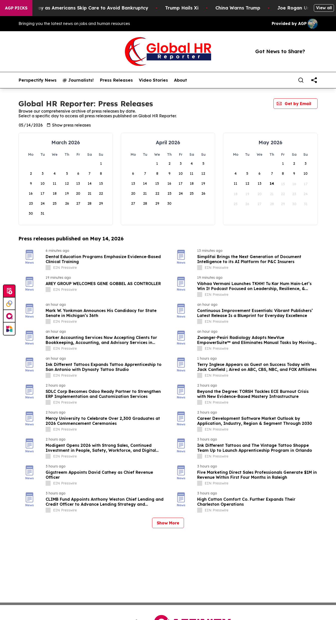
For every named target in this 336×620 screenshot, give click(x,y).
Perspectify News (37, 80)
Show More (168, 522)
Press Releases (116, 80)
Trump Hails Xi (203, 8)
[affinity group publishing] (9, 316)
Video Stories (153, 80)
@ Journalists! (78, 80)
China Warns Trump (259, 8)
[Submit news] (9, 291)
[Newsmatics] (9, 328)
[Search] (301, 80)
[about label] (48, 267)
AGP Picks (16, 7)
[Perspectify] (9, 304)
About (180, 80)
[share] (314, 80)
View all (324, 7)
